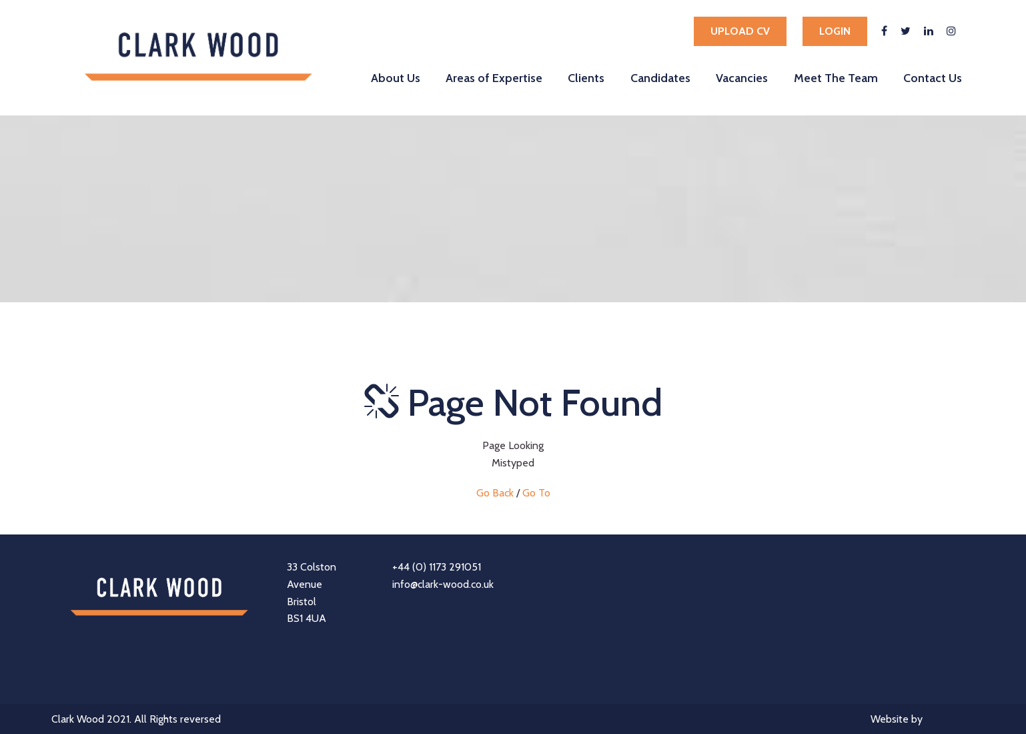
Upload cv (740, 31)
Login (835, 31)
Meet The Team (836, 78)
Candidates (660, 78)
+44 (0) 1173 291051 (436, 567)
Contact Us (932, 78)
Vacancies (742, 78)
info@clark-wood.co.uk (443, 584)
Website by (923, 720)
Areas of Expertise (494, 78)
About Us (395, 78)
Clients (586, 78)
